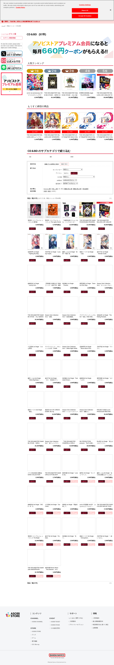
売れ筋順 (85, 189)
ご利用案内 (72, 621)
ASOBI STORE (36, 631)
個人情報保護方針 (98, 621)
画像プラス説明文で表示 (52, 164)
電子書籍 (34, 641)
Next (110, 121)
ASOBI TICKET (55, 621)
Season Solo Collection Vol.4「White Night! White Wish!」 (69, 348)
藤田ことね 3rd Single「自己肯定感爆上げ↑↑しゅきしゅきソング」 (104, 474)
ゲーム (34, 638)
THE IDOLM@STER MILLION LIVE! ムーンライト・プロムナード (34, 137)
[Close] (110, 8)
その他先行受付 (55, 628)
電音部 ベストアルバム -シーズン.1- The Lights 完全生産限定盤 (53, 222)
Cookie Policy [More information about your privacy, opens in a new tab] (20, 6)
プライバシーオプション (76, 624)
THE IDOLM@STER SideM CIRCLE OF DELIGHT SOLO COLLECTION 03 (53, 474)
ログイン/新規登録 (9, 38)
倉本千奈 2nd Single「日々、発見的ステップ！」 (51, 380)
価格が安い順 (68, 189)
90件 (49, 191)
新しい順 (55, 189)
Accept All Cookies (84, 14)
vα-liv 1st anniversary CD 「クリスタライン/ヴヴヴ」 (35, 95)
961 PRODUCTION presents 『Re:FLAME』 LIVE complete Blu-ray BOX (88, 443)
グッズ (34, 634)
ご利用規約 (96, 618)
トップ (3, 26)
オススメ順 (47, 189)
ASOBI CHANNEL (37, 621)
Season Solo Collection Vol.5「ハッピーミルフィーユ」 (70, 411)
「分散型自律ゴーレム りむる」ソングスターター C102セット (70, 222)
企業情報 (95, 628)
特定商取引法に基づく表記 (100, 624)
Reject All (85, 9)
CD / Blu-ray (35, 644)
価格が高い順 (77, 189)
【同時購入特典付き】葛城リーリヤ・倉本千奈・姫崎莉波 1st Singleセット (53, 285)
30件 (45, 191)
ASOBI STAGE (55, 625)
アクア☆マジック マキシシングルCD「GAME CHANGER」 (53, 348)
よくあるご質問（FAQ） (76, 618)
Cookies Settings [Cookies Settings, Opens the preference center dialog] (85, 3)
